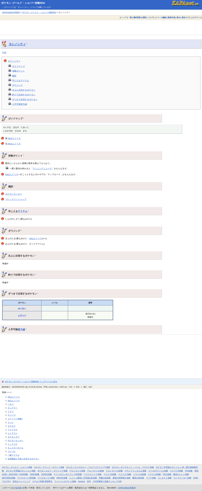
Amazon (81, 481)
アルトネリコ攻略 (77, 471)
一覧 (130, 17)
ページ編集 (161, 17)
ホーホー (22, 308)
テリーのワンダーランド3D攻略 (68, 474)
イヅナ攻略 (151, 478)
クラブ (11, 411)
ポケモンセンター (13, 194)
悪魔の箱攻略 (105, 478)
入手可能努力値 (19, 104)
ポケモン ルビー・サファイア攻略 (52, 471)
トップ (124, 17)
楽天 (89, 481)
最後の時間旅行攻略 (121, 478)
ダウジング (17, 85)
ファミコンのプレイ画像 (65, 481)
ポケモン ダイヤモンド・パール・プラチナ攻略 (133, 467)
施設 (14, 76)
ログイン (196, 17)
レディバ (22, 315)
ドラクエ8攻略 (139, 474)
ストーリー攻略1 (15, 419)
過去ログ (185, 17)
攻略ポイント (18, 71)
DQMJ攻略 (34, 474)
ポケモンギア (13, 437)
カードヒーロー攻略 (182, 478)
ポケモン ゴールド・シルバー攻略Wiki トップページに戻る (31, 381)
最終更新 (137, 17)
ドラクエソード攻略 (92, 474)
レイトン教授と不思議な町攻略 (83, 478)
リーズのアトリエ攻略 (158, 471)
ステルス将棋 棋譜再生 (42, 481)
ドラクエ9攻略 (154, 474)
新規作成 (171, 17)
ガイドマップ (18, 66)
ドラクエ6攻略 (109, 474)
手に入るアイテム (20, 80)
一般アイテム (13, 455)
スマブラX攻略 (176, 471)
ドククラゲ (12, 430)
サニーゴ (12, 415)
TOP (4, 52)
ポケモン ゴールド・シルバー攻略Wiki (23, 3)
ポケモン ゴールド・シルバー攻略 (17, 467)
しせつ (11, 404)
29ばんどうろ (14, 138)
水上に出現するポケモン (23, 90)
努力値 (21, 329)
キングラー (12, 408)
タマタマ (12, 426)
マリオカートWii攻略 (26, 478)
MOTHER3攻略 (9, 478)
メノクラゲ (12, 444)
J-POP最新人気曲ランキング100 (107, 481)
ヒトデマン (12, 433)
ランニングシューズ (42, 168)
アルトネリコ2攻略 (95, 471)
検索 (144, 17)
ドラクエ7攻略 (124, 474)
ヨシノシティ (17, 44)
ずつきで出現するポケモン (24, 99)
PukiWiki (18, 488)
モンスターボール (15, 448)
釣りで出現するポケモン (23, 94)
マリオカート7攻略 (46, 478)
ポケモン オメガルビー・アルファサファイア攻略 (88, 467)
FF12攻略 (167, 474)
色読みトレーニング (21, 481)
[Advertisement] (101, 27)
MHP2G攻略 (62, 478)
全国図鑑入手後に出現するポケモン (23, 459)
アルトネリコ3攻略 (114, 471)
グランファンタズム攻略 (135, 471)
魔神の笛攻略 (138, 478)
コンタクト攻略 (165, 478)
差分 (178, 17)
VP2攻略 (189, 471)
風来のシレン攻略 (181, 474)
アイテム (22, 211)
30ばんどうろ (14, 144)
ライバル (12, 451)
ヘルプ (150, 17)
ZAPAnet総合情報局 (11, 12)
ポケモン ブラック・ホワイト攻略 (49, 467)
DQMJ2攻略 (46, 474)
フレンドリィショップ (15, 199)
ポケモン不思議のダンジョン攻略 (20, 471)
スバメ (11, 422)
